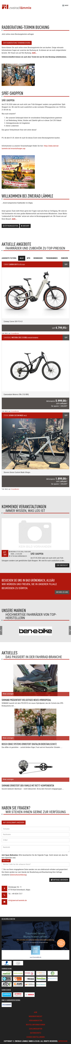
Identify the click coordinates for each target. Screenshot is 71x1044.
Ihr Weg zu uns (62, 592)
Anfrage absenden (59, 880)
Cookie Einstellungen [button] (35, 1037)
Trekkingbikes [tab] (52, 258)
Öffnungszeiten (10, 226)
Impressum (62, 1041)
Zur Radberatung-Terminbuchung (16, 43)
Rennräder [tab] (38, 258)
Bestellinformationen (35, 1025)
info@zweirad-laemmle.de (17, 900)
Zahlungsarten (35, 1029)
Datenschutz (35, 1033)
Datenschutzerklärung (18, 875)
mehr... (34, 53)
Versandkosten (15, 333)
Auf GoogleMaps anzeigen (13, 822)
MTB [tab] (28, 258)
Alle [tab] (22, 258)
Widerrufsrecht (35, 1016)
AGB (35, 1012)
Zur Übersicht (62, 565)
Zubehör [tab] (64, 258)
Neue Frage (6, 860)
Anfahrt (25, 226)
